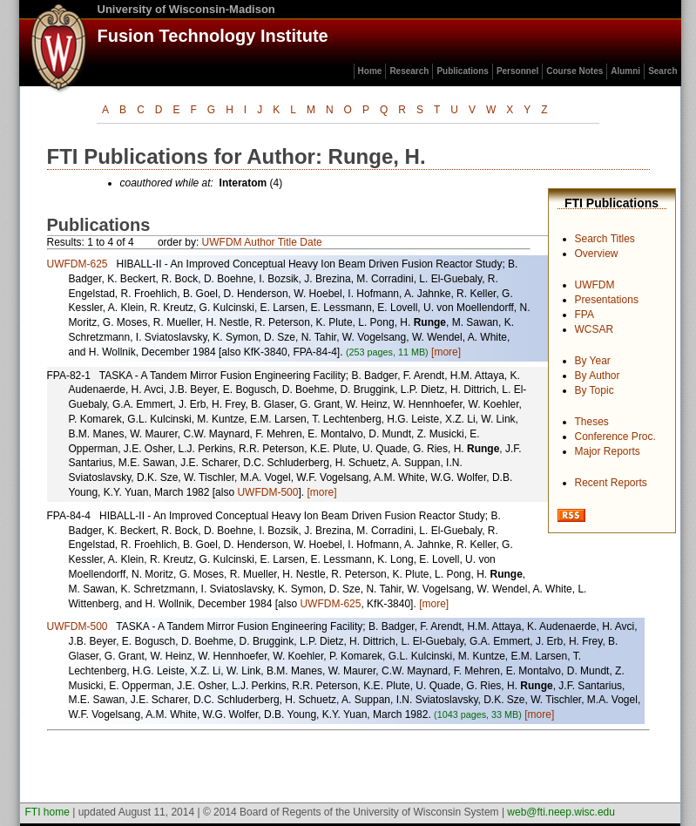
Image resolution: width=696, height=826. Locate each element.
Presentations (607, 300)
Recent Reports (611, 483)
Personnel (517, 71)
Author (259, 242)
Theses (592, 422)
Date (310, 242)
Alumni (625, 71)
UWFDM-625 (77, 264)
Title (287, 242)
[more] (446, 352)
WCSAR (594, 329)
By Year (593, 361)
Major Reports (607, 451)
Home (370, 71)
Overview (596, 253)
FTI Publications (611, 203)
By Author (597, 375)
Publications (462, 71)
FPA (584, 314)
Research (409, 71)
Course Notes (574, 71)
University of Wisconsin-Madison (186, 9)
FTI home (47, 812)
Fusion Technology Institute (213, 35)
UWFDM (595, 285)
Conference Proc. (615, 436)
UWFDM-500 (267, 492)
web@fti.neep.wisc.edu (561, 812)
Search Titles (605, 239)
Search (662, 71)
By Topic (594, 390)
